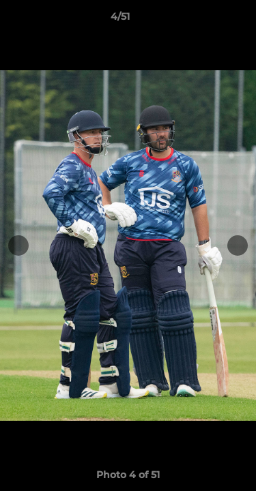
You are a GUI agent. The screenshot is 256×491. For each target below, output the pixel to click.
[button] (207, 20)
